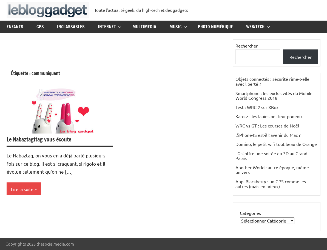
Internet (109, 27)
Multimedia (144, 27)
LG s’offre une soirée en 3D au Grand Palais (271, 156)
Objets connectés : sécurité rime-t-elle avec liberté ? (272, 81)
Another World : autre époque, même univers (272, 170)
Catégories (250, 213)
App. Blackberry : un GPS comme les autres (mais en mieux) (270, 184)
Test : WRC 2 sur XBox (256, 107)
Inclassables (71, 27)
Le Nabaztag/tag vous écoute (39, 139)
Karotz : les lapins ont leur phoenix (269, 116)
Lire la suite (22, 189)
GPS (40, 27)
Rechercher (246, 45)
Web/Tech (258, 27)
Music (178, 27)
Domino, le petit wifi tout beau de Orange (276, 144)
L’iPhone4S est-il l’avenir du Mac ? (267, 135)
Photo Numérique (215, 27)
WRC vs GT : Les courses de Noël (267, 125)
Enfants (15, 27)
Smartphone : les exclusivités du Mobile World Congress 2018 (273, 95)
